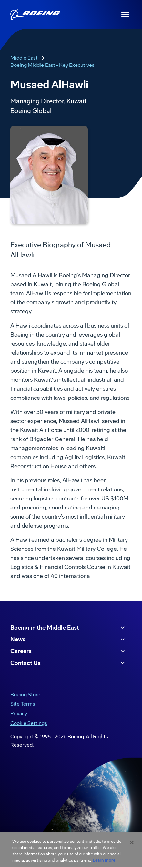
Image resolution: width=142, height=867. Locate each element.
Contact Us (68, 663)
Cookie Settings (28, 723)
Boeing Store (25, 694)
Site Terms (22, 704)
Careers (68, 651)
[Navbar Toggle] (125, 14)
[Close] (132, 842)
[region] (71, 849)
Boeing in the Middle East (68, 627)
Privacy (18, 714)
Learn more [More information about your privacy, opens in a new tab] (104, 860)
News (68, 639)
